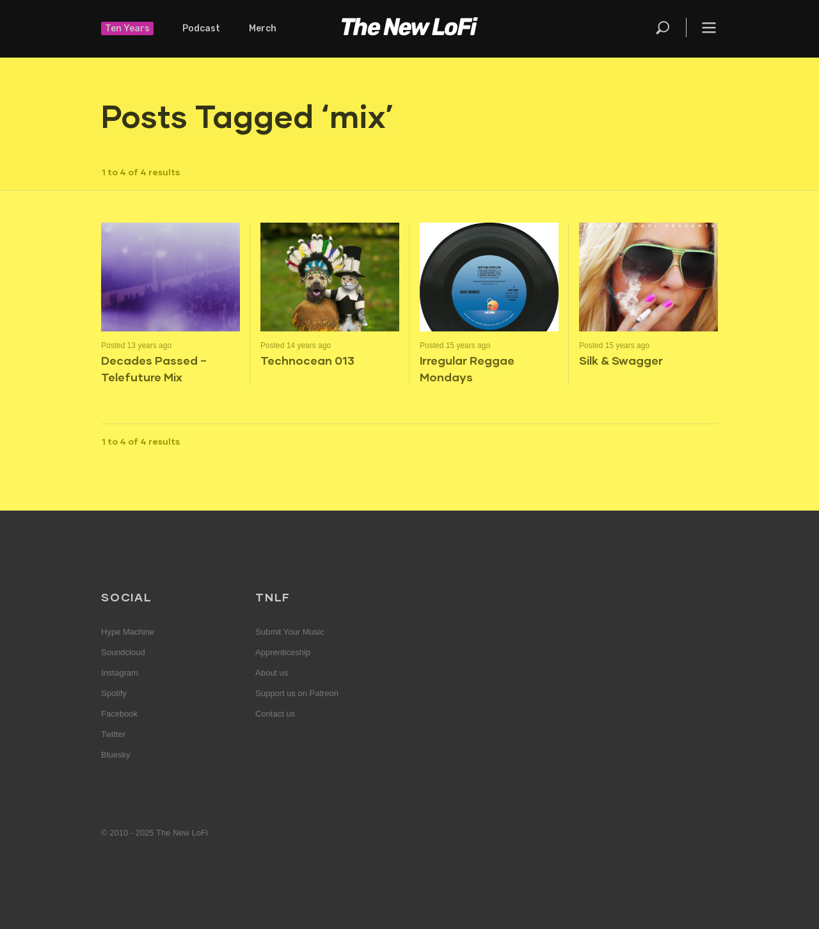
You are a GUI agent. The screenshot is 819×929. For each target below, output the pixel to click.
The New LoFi (409, 29)
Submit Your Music (289, 632)
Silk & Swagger (621, 360)
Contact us (275, 714)
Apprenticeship (282, 652)
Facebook (119, 714)
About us (271, 673)
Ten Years (127, 28)
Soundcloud (123, 652)
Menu (709, 27)
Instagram (119, 673)
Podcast (201, 28)
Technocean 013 (307, 360)
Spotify (114, 693)
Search (663, 27)
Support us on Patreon (296, 693)
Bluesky (116, 754)
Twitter (113, 734)
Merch (262, 28)
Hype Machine (127, 632)
